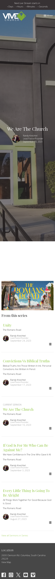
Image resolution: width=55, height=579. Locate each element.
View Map (6, 562)
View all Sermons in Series (14, 535)
